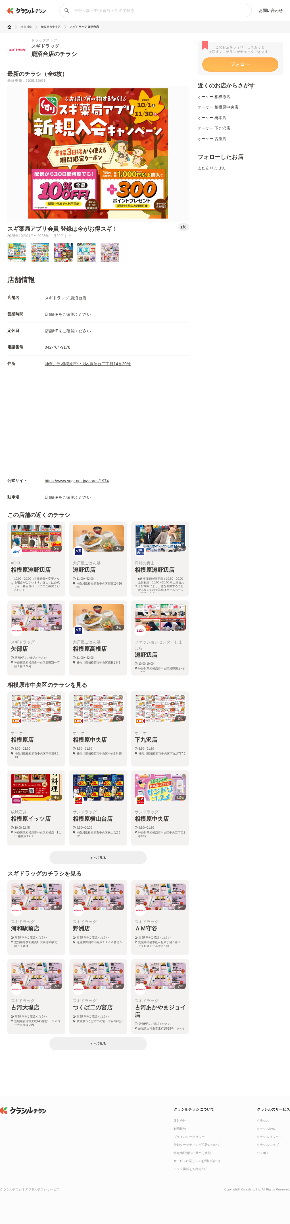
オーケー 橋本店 (212, 117)
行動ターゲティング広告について (197, 1144)
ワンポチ (263, 1153)
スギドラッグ (45, 46)
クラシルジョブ (268, 1144)
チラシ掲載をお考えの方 (191, 1169)
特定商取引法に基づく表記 (192, 1153)
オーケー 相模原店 (214, 96)
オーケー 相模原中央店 (218, 107)
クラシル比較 (266, 1129)
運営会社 (180, 1120)
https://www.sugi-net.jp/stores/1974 (77, 481)
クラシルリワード (269, 1136)
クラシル (263, 1120)
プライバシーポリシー (189, 1136)
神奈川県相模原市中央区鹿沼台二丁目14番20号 (88, 363)
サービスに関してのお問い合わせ (197, 1161)
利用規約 (180, 1129)
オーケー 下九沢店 (214, 128)
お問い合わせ (271, 10)
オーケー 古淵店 (212, 138)
